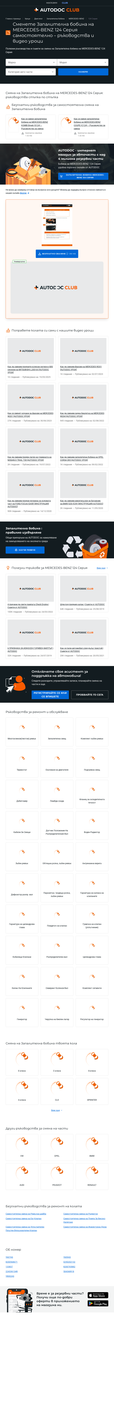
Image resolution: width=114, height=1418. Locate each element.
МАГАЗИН (51, 2)
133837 (9, 1266)
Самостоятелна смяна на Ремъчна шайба (26, 1213)
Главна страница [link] (13, 19)
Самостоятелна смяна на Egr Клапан (23, 1218)
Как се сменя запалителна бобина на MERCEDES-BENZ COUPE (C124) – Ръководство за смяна (89, 123)
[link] (31, 127)
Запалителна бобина (56, 19)
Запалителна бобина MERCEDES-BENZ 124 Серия (85, 176)
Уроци (27, 19)
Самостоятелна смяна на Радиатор (80, 1213)
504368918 (68, 1271)
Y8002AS (10, 1276)
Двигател (38, 19)
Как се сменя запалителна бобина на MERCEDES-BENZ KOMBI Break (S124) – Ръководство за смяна (34, 123)
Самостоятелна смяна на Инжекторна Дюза (85, 1226)
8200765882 (69, 1266)
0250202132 (69, 1261)
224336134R (12, 1271)
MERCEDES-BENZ (76, 19)
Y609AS (67, 1257)
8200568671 (12, 1261)
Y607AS (9, 1257)
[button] (57, 288)
